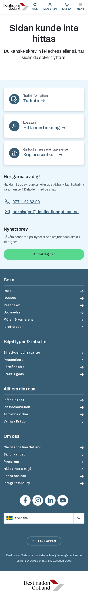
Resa (8, 291)
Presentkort (13, 359)
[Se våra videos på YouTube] (62, 500)
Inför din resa (14, 400)
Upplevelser (13, 312)
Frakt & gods (14, 374)
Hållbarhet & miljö (17, 469)
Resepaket (12, 305)
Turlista (31, 100)
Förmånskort (14, 367)
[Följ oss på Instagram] (37, 500)
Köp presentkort (40, 154)
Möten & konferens (19, 319)
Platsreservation (17, 407)
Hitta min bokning (41, 127)
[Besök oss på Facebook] (25, 500)
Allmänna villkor (16, 414)
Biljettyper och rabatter (22, 352)
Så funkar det (14, 454)
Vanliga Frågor (15, 421)
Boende (10, 298)
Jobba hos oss (15, 476)
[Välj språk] (44, 518)
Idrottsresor (13, 326)
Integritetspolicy (17, 483)
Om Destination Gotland (22, 447)
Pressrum (11, 461)
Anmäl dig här (44, 254)
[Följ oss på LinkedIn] (50, 500)
